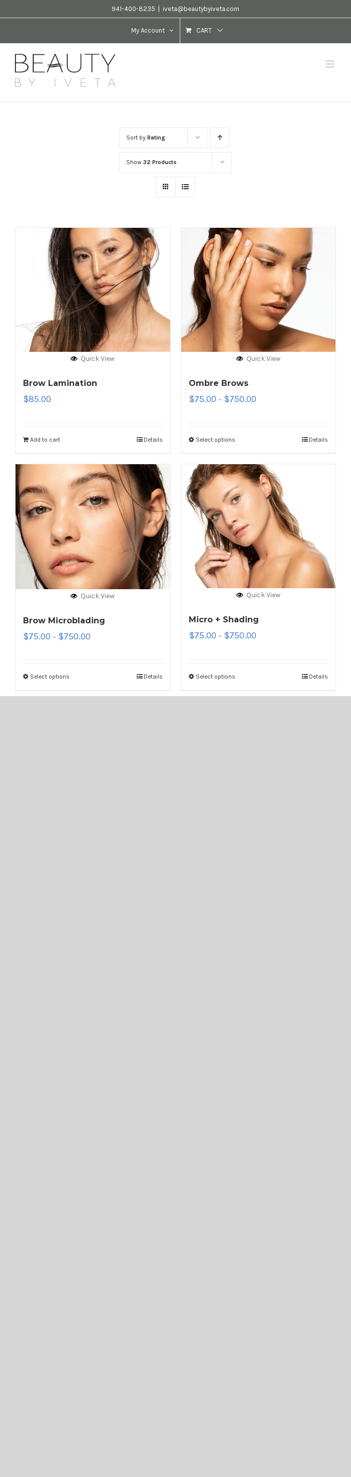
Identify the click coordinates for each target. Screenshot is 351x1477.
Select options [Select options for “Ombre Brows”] (215, 439)
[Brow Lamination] (93, 290)
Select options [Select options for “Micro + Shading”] (215, 676)
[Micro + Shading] (258, 526)
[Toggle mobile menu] (330, 64)
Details (153, 439)
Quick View (93, 358)
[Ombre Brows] (258, 290)
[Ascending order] (219, 137)
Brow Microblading (64, 620)
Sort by (145, 137)
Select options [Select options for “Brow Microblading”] (50, 676)
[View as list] (185, 187)
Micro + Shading (224, 619)
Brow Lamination (60, 383)
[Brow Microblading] (93, 526)
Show (151, 162)
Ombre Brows (218, 383)
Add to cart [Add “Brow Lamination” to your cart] (45, 439)
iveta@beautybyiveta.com (201, 9)
